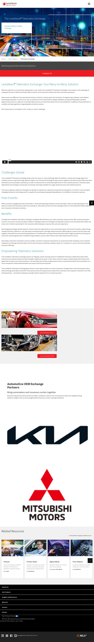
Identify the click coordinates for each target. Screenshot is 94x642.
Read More (77, 569)
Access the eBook (56, 569)
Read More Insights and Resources (81, 535)
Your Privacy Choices (10, 616)
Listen (7, 571)
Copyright (20, 635)
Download (31, 571)
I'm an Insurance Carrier (47, 333)
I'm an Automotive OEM (47, 356)
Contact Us (47, 73)
